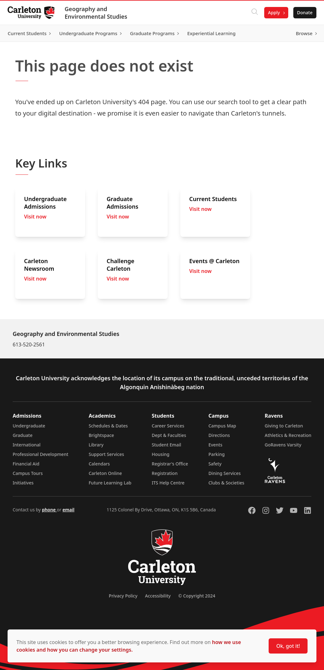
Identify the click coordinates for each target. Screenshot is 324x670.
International (26, 445)
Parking (217, 454)
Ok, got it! (288, 645)
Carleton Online (105, 473)
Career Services (168, 426)
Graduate (23, 435)
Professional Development (40, 454)
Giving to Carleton (284, 426)
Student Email (166, 445)
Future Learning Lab (110, 483)
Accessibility (158, 596)
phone (49, 510)
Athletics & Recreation (288, 435)
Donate (302, 12)
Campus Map (222, 426)
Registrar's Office (170, 464)
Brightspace (101, 435)
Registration (165, 473)
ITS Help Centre (168, 483)
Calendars (99, 464)
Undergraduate (29, 426)
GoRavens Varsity (283, 445)
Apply (271, 12)
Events (215, 445)
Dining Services (225, 473)
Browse (301, 33)
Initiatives (23, 483)
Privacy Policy (123, 596)
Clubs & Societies (226, 483)
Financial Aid (26, 464)
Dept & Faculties (169, 435)
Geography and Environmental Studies (98, 12)
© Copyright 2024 (196, 596)
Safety (215, 464)
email (68, 510)
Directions (219, 435)
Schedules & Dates (108, 426)
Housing (161, 454)
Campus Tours (28, 473)
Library (96, 445)
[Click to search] (252, 12)
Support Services (106, 454)
